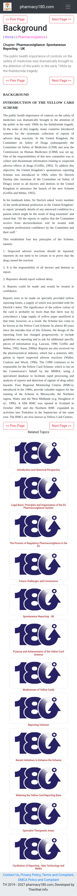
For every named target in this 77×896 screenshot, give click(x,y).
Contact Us (11, 875)
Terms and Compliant (58, 875)
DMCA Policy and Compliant (38, 880)
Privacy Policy (31, 875)
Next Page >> (61, 19)
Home (9, 37)
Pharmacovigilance (32, 37)
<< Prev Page (15, 19)
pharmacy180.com (37, 6)
